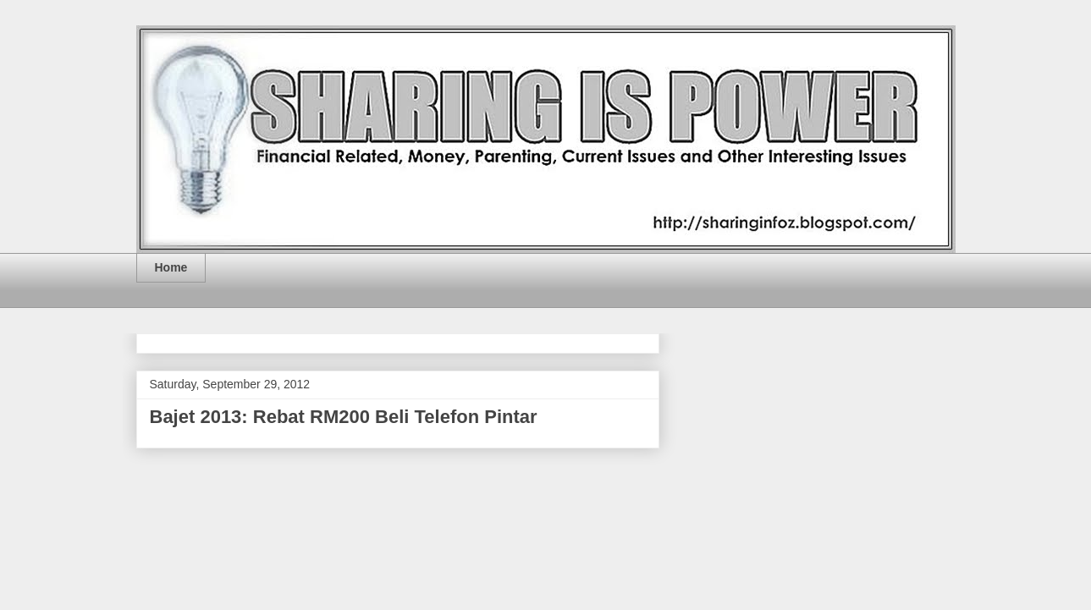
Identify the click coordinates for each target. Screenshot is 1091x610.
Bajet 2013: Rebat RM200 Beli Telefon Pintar (343, 416)
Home (171, 267)
